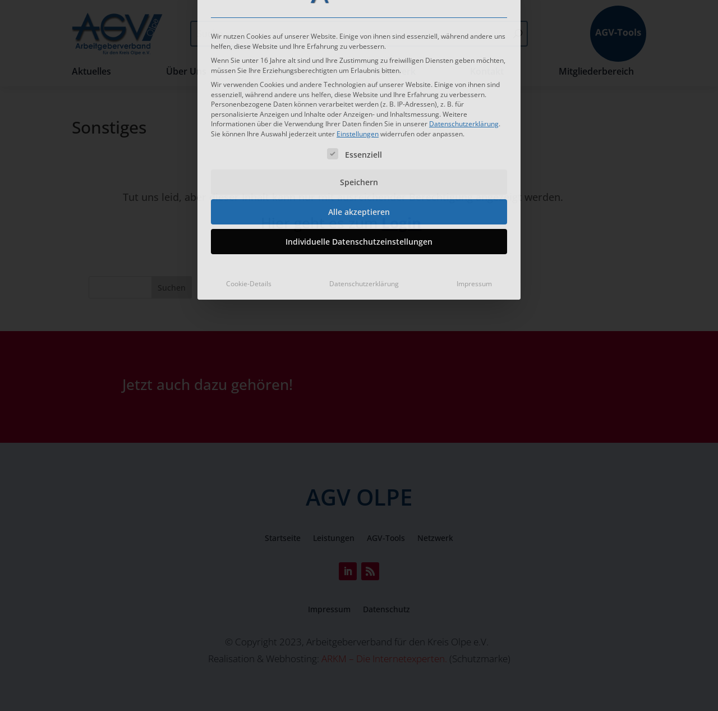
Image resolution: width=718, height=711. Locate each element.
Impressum (474, 184)
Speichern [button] (359, 82)
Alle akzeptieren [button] (359, 112)
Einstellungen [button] (358, 34)
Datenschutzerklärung (464, 24)
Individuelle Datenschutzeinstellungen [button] (359, 142)
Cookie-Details (248, 184)
